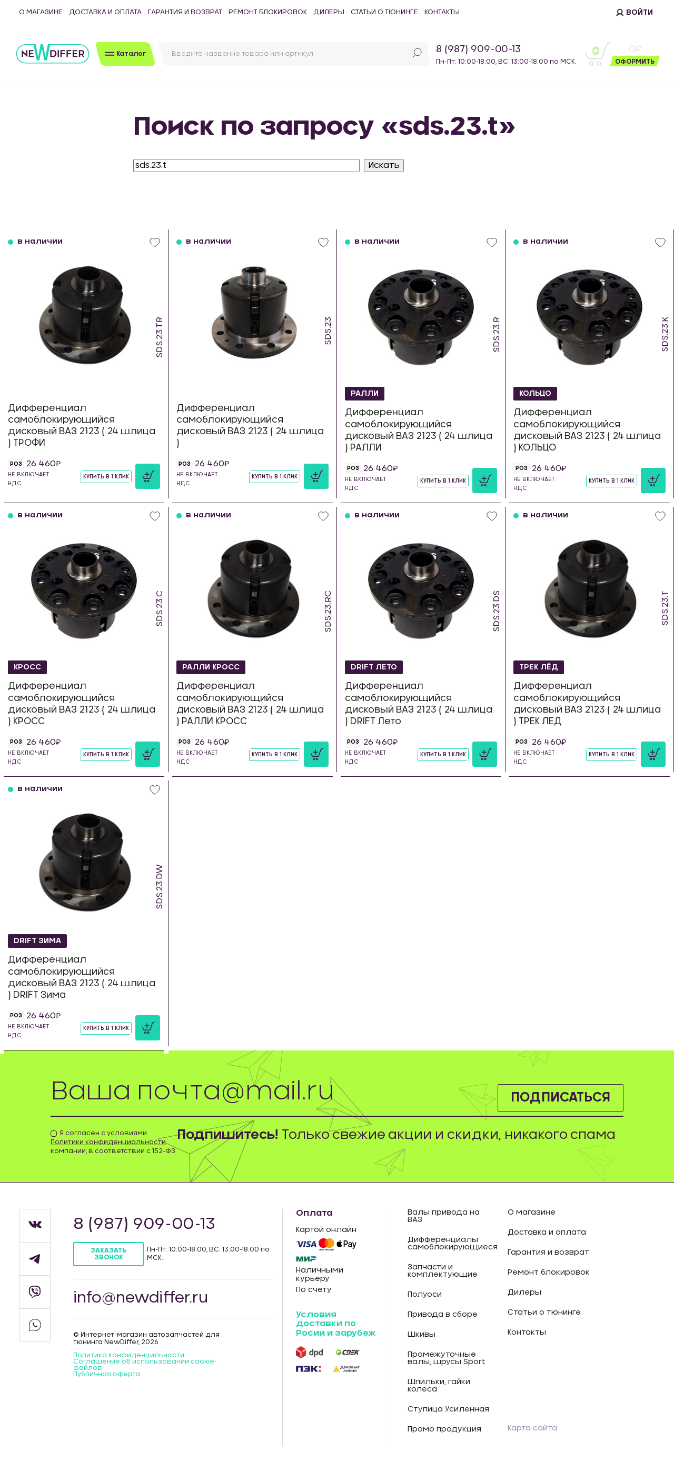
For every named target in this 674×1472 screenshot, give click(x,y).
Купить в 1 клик (106, 476)
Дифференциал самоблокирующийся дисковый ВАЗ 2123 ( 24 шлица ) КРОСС (81, 703)
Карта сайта (532, 1428)
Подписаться (560, 1098)
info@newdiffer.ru (140, 1298)
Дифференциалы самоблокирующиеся (450, 1243)
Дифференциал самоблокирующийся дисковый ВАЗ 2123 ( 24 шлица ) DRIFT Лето (418, 703)
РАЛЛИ (365, 393)
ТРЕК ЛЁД (538, 667)
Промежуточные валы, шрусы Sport (446, 1358)
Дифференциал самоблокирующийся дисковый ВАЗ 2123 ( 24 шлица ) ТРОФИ (81, 425)
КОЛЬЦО (535, 393)
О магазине (41, 12)
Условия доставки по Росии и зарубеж (335, 1323)
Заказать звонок (108, 1253)
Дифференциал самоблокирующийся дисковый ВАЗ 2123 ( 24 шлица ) (250, 425)
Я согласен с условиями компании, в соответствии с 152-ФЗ (113, 1142)
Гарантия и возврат (185, 12)
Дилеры (328, 12)
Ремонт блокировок (268, 12)
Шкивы (421, 1334)
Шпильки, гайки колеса (439, 1385)
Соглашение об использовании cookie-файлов (145, 1364)
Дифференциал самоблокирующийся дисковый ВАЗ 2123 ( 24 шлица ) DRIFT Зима (81, 977)
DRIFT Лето (374, 667)
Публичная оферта (106, 1374)
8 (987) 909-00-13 (478, 49)
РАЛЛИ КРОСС (211, 667)
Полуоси (425, 1294)
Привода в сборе (443, 1314)
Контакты (442, 12)
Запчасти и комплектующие (443, 1271)
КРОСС (27, 667)
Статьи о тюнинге (384, 12)
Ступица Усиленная (448, 1409)
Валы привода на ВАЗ (444, 1216)
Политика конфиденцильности (128, 1355)
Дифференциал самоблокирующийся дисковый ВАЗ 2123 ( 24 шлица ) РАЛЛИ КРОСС (250, 703)
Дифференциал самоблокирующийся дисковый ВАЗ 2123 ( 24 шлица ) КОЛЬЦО (587, 430)
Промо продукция (444, 1429)
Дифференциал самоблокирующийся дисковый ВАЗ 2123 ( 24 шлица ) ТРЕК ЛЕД (587, 703)
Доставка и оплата (105, 12)
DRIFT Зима (37, 941)
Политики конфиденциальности (108, 1142)
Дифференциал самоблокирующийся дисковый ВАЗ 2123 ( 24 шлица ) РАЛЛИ (418, 430)
